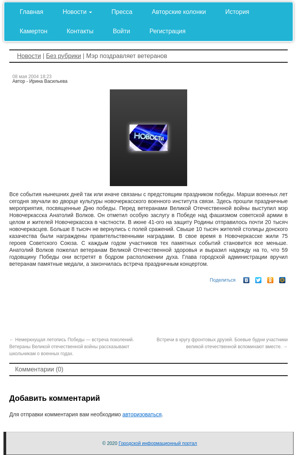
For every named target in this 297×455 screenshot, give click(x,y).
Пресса (121, 12)
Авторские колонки (179, 12)
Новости (77, 12)
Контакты (80, 31)
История (237, 12)
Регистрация (167, 31)
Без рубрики (63, 56)
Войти (121, 31)
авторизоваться (142, 414)
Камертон (34, 31)
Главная (31, 12)
